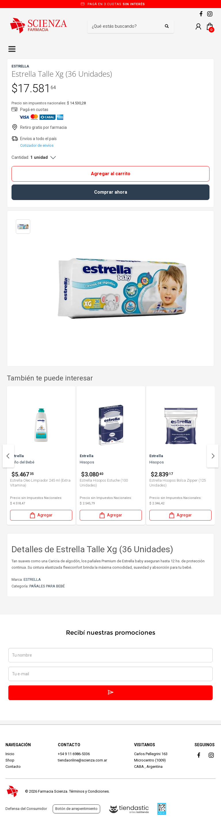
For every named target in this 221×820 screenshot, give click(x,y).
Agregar (40, 515)
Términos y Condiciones (89, 791)
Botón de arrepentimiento (76, 808)
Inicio (9, 754)
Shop (9, 760)
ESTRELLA (32, 579)
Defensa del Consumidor (26, 808)
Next (212, 456)
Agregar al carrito (110, 173)
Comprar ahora (110, 192)
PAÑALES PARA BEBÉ (47, 586)
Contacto (13, 766)
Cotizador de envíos (37, 145)
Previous (8, 456)
